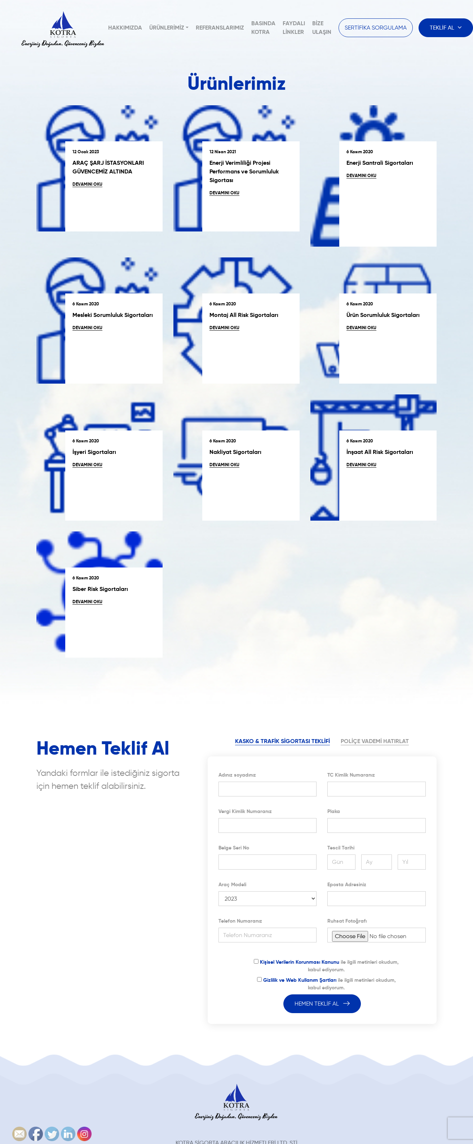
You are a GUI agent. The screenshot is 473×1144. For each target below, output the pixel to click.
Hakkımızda (125, 27)
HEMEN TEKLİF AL (322, 1003)
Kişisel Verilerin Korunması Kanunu (299, 962)
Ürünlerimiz (166, 27)
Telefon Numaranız (240, 921)
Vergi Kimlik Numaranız (245, 811)
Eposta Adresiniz (346, 884)
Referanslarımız (220, 27)
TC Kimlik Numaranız (351, 775)
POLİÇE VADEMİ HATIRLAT (375, 741)
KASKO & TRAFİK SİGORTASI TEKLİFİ (282, 741)
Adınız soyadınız (237, 775)
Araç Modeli (232, 884)
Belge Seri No (233, 847)
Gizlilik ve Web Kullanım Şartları (299, 980)
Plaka (333, 811)
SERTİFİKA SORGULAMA (376, 27)
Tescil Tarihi (340, 847)
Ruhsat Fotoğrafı (347, 921)
